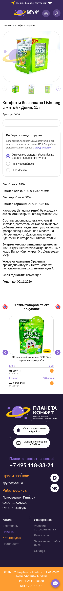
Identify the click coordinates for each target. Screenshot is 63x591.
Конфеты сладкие (25, 25)
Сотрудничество (42, 147)
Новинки (8, 532)
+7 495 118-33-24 (32, 465)
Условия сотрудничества (45, 527)
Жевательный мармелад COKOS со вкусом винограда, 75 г (31, 359)
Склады (39, 551)
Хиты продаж (12, 538)
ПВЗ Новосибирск (20, 164)
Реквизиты (41, 535)
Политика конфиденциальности (37, 573)
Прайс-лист (11, 544)
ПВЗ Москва (16, 170)
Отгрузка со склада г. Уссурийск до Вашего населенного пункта (30, 156)
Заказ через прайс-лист (47, 543)
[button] (58, 89)
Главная (7, 25)
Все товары (10, 526)
